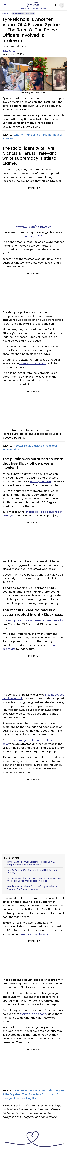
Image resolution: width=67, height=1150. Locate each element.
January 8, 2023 (33, 236)
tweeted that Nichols (32, 363)
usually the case (40, 481)
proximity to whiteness (33, 934)
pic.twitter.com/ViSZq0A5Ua (33, 226)
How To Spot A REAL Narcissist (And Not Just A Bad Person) (33, 871)
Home (5, 13)
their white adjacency (33, 1014)
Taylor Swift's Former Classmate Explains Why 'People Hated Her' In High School (31, 863)
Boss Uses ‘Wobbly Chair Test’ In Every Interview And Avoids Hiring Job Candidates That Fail (34, 879)
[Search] (56, 5)
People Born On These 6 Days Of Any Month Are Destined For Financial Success (32, 887)
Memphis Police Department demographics (36, 620)
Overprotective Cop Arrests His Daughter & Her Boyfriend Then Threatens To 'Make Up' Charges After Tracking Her (33, 1094)
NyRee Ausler (8, 51)
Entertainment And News (23, 13)
